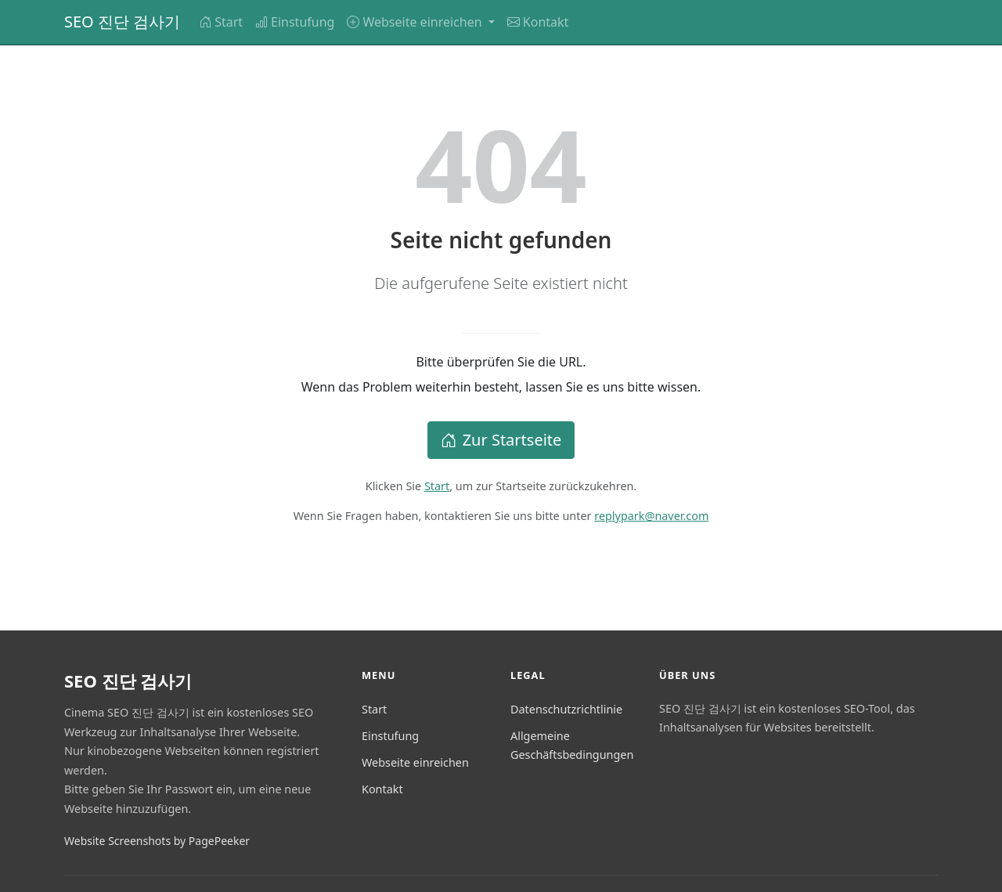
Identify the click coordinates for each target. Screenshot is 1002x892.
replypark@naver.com (651, 515)
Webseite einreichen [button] (416, 22)
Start (221, 22)
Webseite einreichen (415, 762)
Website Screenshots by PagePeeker (157, 840)
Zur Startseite (501, 439)
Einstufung (294, 22)
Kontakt (538, 22)
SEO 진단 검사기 (122, 21)
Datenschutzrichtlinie (566, 709)
